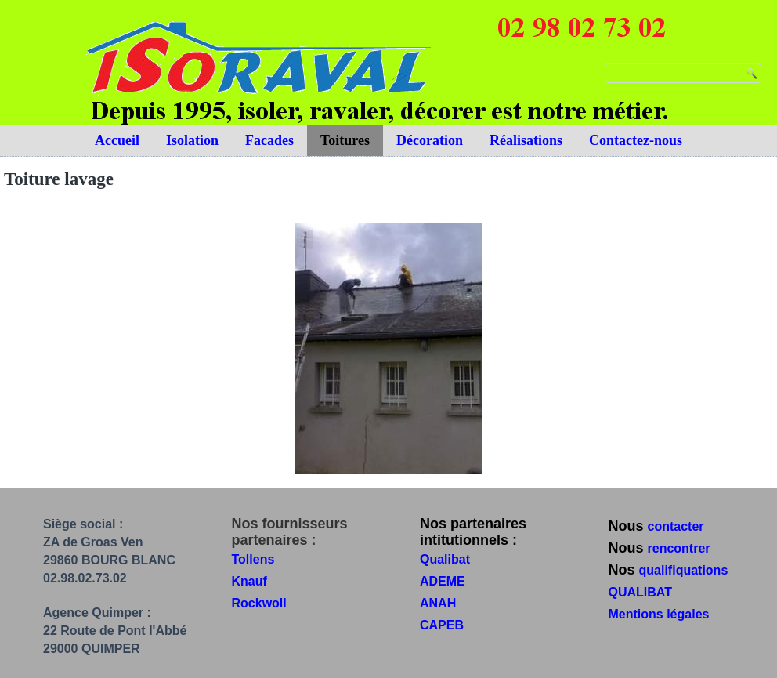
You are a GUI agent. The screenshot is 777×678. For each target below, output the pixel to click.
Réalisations (526, 140)
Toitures (345, 140)
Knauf (249, 581)
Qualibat (445, 559)
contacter (676, 526)
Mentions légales (659, 614)
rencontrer (679, 548)
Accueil (117, 140)
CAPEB (442, 625)
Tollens (253, 559)
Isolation (192, 140)
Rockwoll (259, 603)
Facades (269, 140)
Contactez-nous (635, 140)
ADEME (442, 581)
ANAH (438, 603)
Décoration (429, 140)
